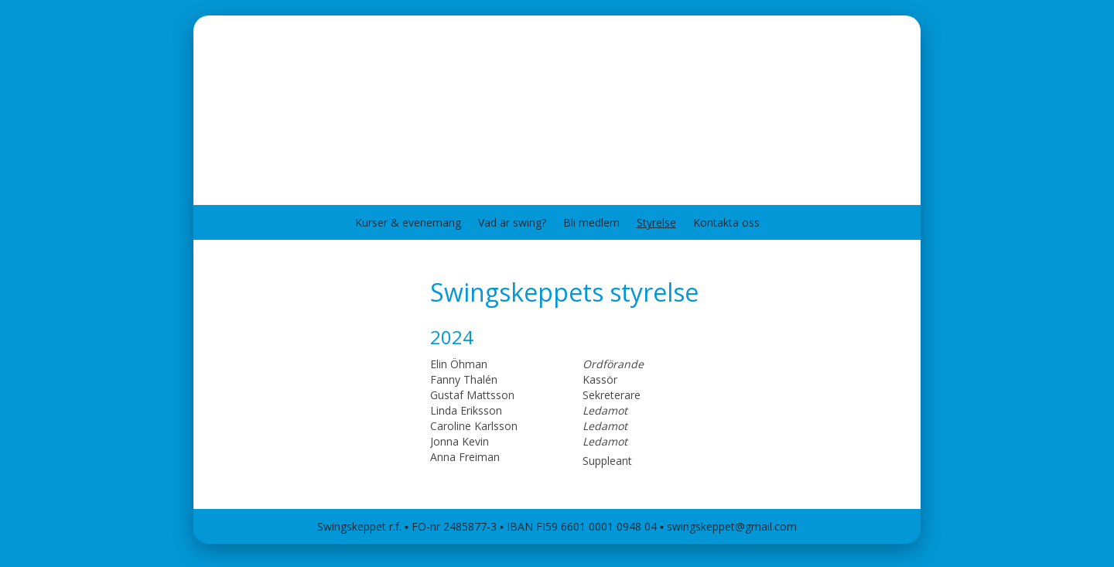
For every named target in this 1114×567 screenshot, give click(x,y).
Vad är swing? (512, 222)
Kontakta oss (726, 222)
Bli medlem (591, 222)
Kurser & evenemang (408, 222)
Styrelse (656, 222)
